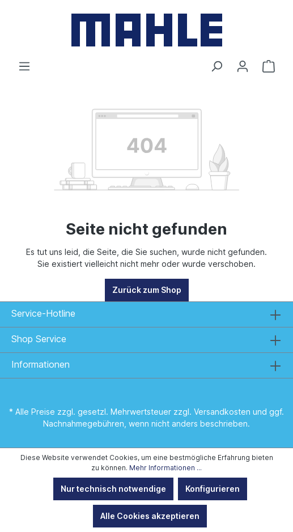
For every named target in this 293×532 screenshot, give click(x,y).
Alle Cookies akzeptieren (149, 516)
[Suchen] (216, 66)
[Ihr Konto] (243, 66)
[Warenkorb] (269, 66)
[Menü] (24, 66)
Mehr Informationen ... (165, 467)
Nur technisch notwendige (113, 488)
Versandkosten (222, 411)
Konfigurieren (212, 488)
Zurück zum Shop (146, 290)
